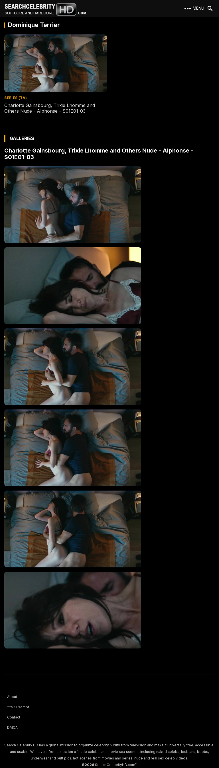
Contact (13, 717)
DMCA (12, 727)
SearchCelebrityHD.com (115, 765)
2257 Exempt (18, 707)
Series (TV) (15, 98)
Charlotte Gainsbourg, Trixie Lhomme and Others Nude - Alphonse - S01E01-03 (49, 108)
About (12, 697)
